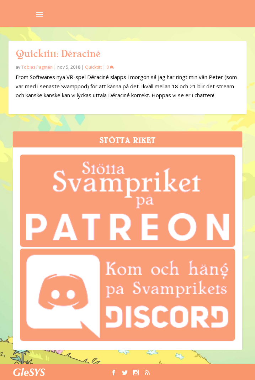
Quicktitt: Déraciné (58, 54)
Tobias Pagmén (37, 67)
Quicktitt (93, 67)
